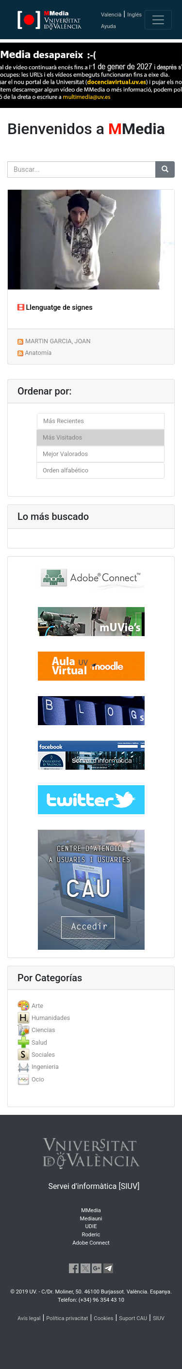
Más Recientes (63, 421)
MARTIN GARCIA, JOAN (58, 341)
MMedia (91, 1210)
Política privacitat (67, 1318)
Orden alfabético (65, 470)
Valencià (111, 15)
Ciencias (43, 1030)
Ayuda (108, 26)
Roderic (91, 1235)
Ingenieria (45, 1066)
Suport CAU (133, 1318)
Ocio (38, 1079)
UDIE (91, 1226)
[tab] (91, 1006)
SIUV (159, 1318)
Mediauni (91, 1219)
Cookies (103, 1318)
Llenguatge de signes (55, 308)
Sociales (43, 1054)
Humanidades (51, 1017)
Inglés (134, 15)
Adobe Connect (90, 1243)
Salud (39, 1042)
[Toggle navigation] (158, 20)
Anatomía (38, 352)
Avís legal (29, 1318)
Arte (37, 1005)
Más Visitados (62, 437)
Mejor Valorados (65, 453)
